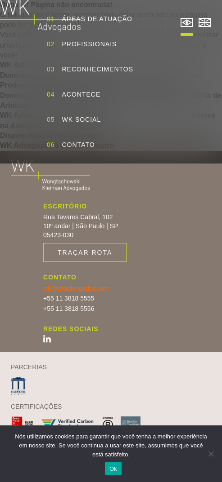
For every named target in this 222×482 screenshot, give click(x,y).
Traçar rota (85, 252)
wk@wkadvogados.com (76, 288)
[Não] (210, 453)
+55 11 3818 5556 (68, 308)
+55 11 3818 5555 (68, 298)
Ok (113, 468)
